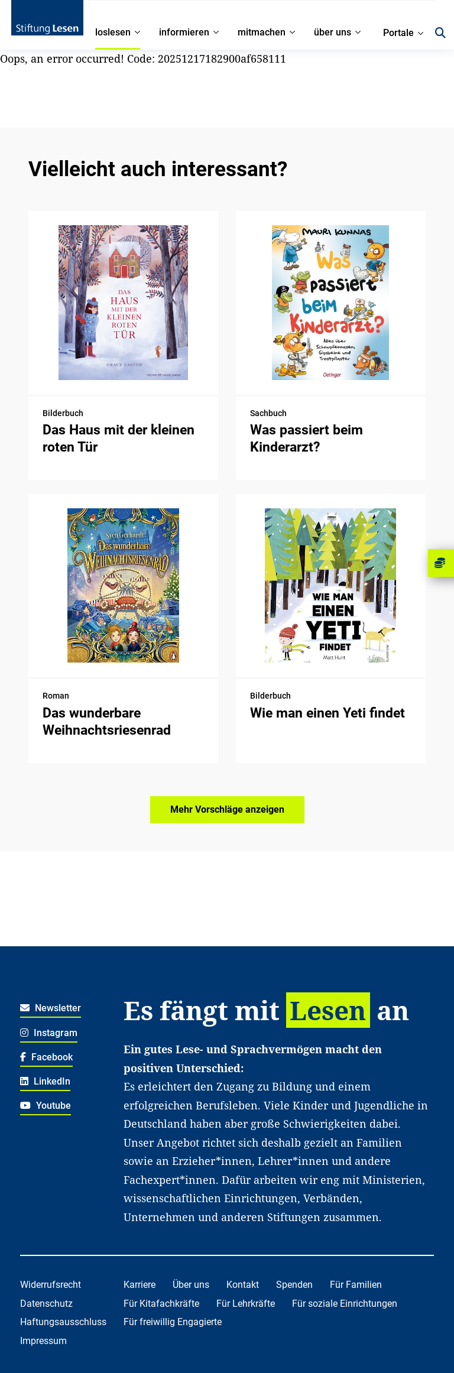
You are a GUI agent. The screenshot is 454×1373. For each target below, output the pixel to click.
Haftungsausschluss (63, 1321)
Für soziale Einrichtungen (344, 1303)
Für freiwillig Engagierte (173, 1321)
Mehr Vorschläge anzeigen (227, 809)
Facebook (46, 1057)
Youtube (45, 1105)
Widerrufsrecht (50, 1284)
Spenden (294, 1284)
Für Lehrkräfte (245, 1303)
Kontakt (242, 1284)
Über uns (191, 1284)
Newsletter (50, 1008)
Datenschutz (46, 1303)
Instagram (48, 1032)
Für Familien (356, 1284)
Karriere (139, 1284)
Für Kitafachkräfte (161, 1303)
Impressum (43, 1340)
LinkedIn (45, 1081)
